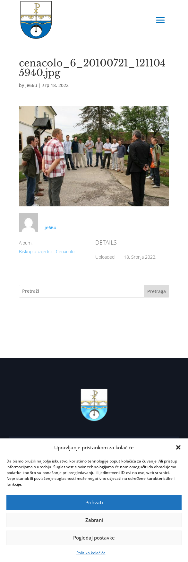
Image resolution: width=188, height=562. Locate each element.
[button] (178, 447)
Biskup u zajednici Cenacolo (46, 251)
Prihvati (94, 502)
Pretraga (156, 291)
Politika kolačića (91, 553)
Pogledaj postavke (94, 537)
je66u (31, 85)
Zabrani (94, 520)
